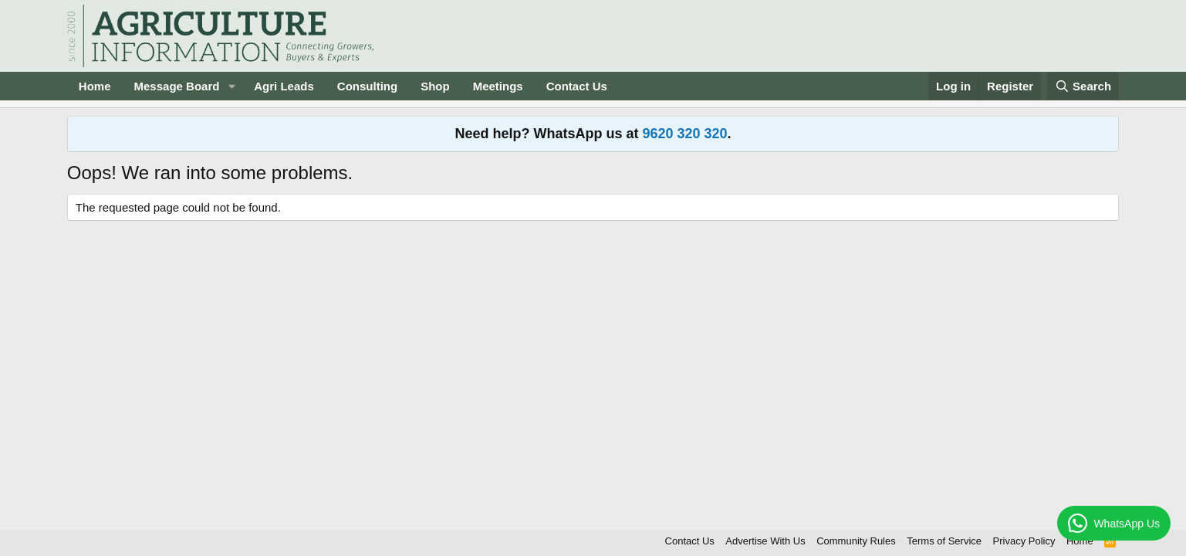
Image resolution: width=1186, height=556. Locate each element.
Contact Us (576, 86)
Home (95, 86)
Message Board (177, 86)
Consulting (367, 86)
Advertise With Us (765, 541)
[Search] (1083, 86)
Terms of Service (944, 541)
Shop (435, 86)
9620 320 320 (684, 133)
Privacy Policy (1024, 541)
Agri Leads (284, 86)
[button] (231, 86)
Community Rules (856, 541)
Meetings (498, 86)
